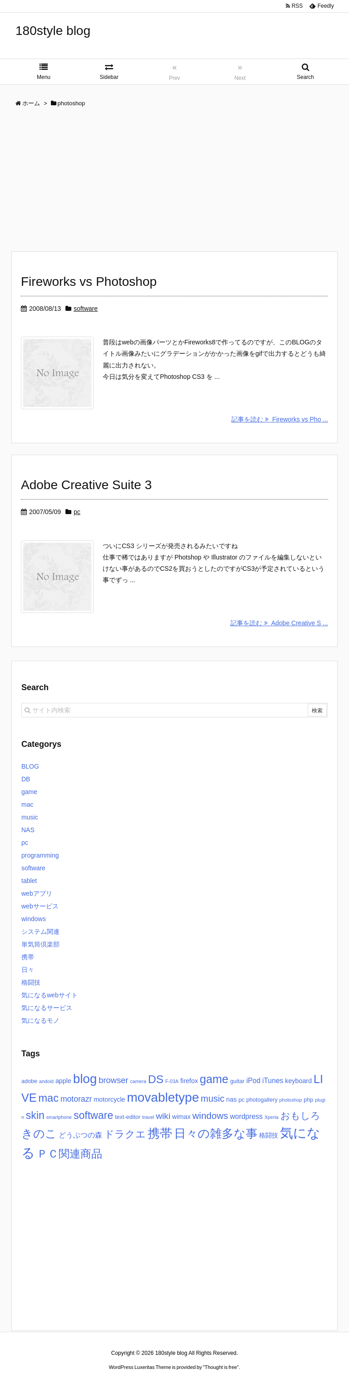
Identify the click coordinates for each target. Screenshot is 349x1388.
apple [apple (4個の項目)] (63, 1080)
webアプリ (36, 893)
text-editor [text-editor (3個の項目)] (127, 1117)
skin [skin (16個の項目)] (35, 1115)
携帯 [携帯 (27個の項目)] (160, 1133)
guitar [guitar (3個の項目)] (237, 1081)
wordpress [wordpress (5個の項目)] (246, 1116)
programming (40, 855)
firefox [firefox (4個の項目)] (189, 1080)
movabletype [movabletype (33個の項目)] (163, 1097)
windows (33, 918)
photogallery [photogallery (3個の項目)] (262, 1100)
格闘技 (30, 982)
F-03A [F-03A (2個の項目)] (172, 1081)
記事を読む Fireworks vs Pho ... (279, 419)
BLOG (30, 766)
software (86, 308)
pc (77, 511)
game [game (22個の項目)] (214, 1079)
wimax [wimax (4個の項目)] (181, 1116)
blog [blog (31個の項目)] (85, 1079)
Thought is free (220, 1367)
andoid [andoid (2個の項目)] (46, 1081)
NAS (28, 830)
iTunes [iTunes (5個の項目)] (272, 1080)
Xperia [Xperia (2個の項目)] (271, 1117)
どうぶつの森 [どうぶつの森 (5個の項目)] (80, 1135)
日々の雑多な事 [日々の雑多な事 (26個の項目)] (216, 1133)
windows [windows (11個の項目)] (210, 1115)
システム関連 (40, 931)
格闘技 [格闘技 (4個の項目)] (268, 1135)
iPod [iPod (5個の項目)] (253, 1080)
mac (27, 804)
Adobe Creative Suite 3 (86, 485)
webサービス (40, 906)
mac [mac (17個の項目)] (49, 1098)
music (29, 817)
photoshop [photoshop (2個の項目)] (290, 1100)
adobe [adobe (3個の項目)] (29, 1081)
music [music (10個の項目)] (212, 1099)
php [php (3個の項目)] (308, 1100)
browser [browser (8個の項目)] (114, 1080)
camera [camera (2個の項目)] (138, 1081)
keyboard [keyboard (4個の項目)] (298, 1080)
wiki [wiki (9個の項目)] (163, 1116)
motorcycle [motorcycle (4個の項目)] (109, 1099)
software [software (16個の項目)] (93, 1115)
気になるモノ (40, 1020)
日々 (27, 969)
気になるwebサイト (49, 995)
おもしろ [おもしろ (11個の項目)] (300, 1115)
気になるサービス (46, 1007)
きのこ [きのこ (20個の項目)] (39, 1134)
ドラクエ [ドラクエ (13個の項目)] (125, 1134)
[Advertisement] (174, 182)
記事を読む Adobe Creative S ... (279, 623)
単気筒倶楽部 (40, 944)
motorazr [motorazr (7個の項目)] (76, 1099)
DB (25, 779)
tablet (29, 880)
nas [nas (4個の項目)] (231, 1099)
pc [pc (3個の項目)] (241, 1100)
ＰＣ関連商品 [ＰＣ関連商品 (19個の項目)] (69, 1154)
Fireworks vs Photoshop (89, 282)
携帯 (27, 957)
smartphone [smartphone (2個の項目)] (59, 1117)
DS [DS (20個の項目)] (156, 1079)
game (29, 791)
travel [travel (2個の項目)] (148, 1117)
